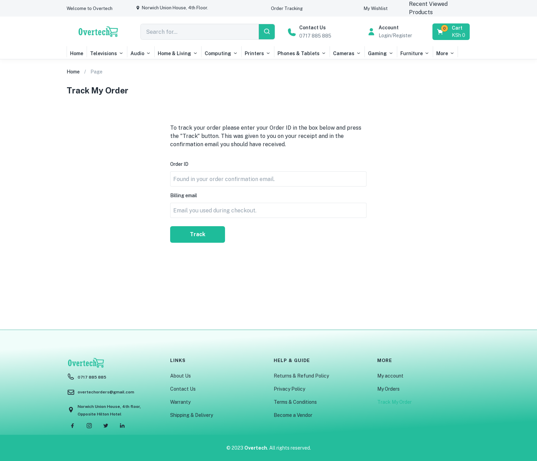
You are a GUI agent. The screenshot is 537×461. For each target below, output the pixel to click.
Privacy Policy (289, 389)
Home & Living (178, 53)
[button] (90, 8)
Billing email (183, 195)
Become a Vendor (293, 415)
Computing (221, 53)
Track (197, 234)
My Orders (388, 389)
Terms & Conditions (295, 402)
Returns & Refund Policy (301, 376)
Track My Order (394, 402)
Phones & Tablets (301, 53)
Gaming (380, 53)
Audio (140, 53)
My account (390, 376)
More (445, 53)
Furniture (414, 53)
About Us (180, 376)
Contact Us (183, 389)
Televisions (107, 53)
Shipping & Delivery (191, 415)
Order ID (179, 164)
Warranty (180, 402)
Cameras (347, 53)
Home (76, 53)
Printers (258, 53)
